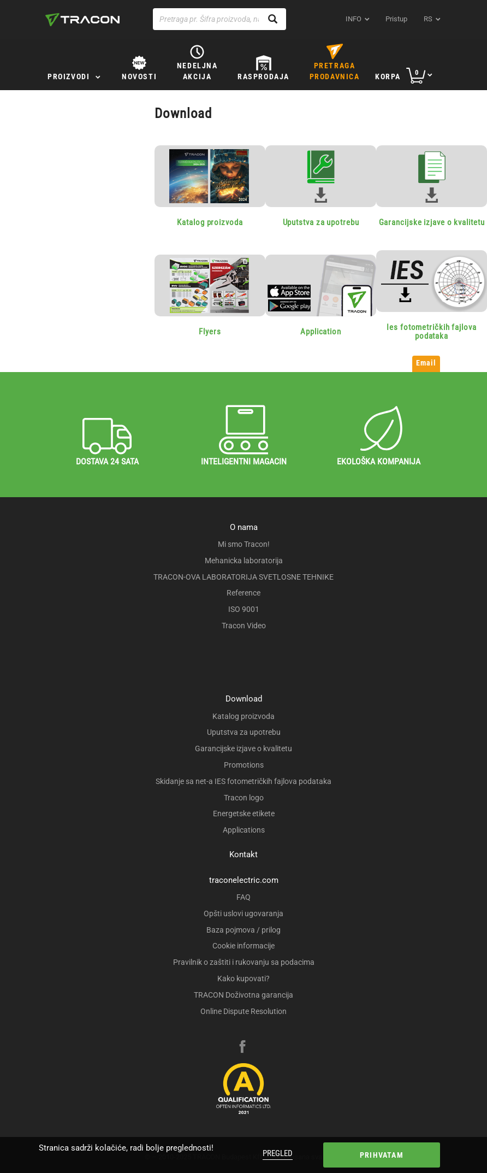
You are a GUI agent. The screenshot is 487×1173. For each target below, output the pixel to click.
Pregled (278, 1153)
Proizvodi (68, 76)
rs (428, 19)
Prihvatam (381, 1155)
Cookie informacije (243, 945)
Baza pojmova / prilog (243, 930)
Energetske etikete (244, 813)
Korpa (388, 76)
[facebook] (242, 1048)
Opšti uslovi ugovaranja (243, 913)
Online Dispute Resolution (243, 1011)
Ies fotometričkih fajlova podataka (432, 331)
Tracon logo (244, 797)
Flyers (210, 332)
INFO (353, 19)
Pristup (396, 19)
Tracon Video (244, 625)
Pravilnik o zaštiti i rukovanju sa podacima (243, 962)
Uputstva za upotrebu (321, 222)
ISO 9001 (243, 609)
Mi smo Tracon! (244, 544)
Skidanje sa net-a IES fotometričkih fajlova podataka (243, 781)
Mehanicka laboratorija (244, 560)
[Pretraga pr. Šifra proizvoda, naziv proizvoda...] (219, 19)
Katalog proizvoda (209, 222)
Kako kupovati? (243, 978)
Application (320, 332)
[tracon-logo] (82, 19)
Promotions (244, 765)
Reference (243, 592)
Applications (244, 830)
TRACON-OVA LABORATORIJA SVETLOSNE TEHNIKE (243, 577)
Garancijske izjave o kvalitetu (432, 222)
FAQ (243, 897)
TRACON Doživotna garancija (243, 995)
